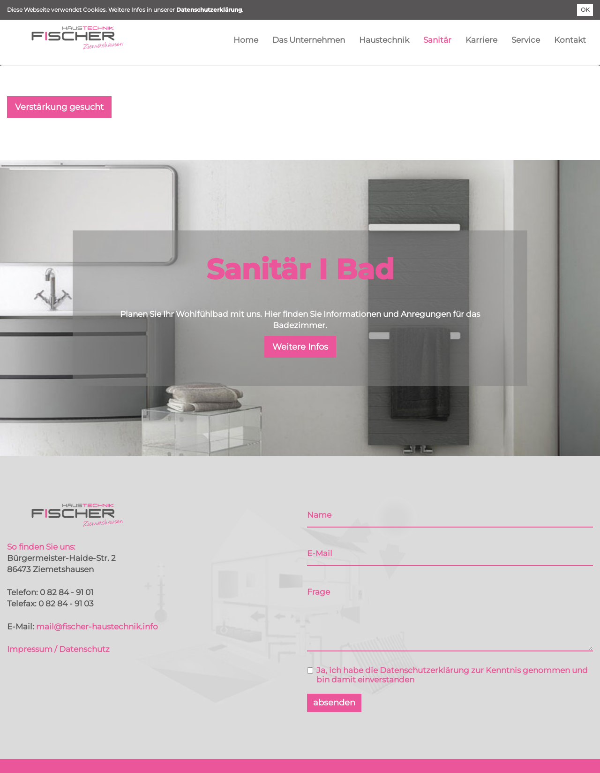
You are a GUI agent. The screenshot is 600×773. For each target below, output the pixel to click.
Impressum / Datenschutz (58, 649)
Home (245, 40)
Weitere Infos (300, 347)
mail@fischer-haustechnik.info (97, 626)
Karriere (481, 40)
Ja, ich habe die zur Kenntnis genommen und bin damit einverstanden (447, 675)
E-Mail (319, 553)
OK (585, 9)
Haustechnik (384, 40)
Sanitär (437, 40)
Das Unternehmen (308, 40)
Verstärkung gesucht (59, 107)
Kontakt (570, 40)
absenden (334, 702)
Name (319, 515)
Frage (318, 592)
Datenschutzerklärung (209, 9)
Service (525, 40)
